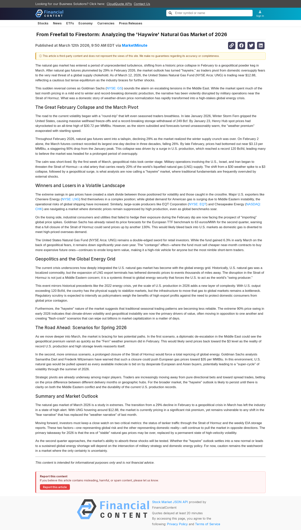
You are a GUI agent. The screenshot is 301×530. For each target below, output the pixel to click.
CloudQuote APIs (119, 4)
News (57, 23)
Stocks (43, 23)
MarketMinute (134, 45)
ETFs (70, 23)
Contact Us (142, 4)
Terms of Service (207, 524)
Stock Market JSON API (170, 502)
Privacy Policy (177, 524)
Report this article (55, 487)
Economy (86, 23)
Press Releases (130, 23)
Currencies (105, 23)
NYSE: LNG (70, 199)
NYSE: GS (114, 88)
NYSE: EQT (197, 204)
